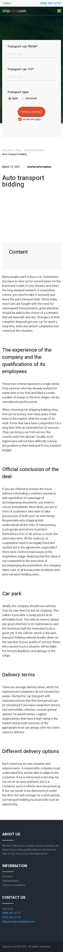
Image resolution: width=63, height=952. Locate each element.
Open (15, 98)
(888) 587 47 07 (50, 3)
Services (7, 877)
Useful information (34, 150)
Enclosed (31, 98)
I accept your (31, 119)
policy (38, 119)
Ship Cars (7, 150)
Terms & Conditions (13, 885)
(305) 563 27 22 (11, 917)
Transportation (10, 881)
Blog (18, 150)
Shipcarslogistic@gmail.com (18, 922)
